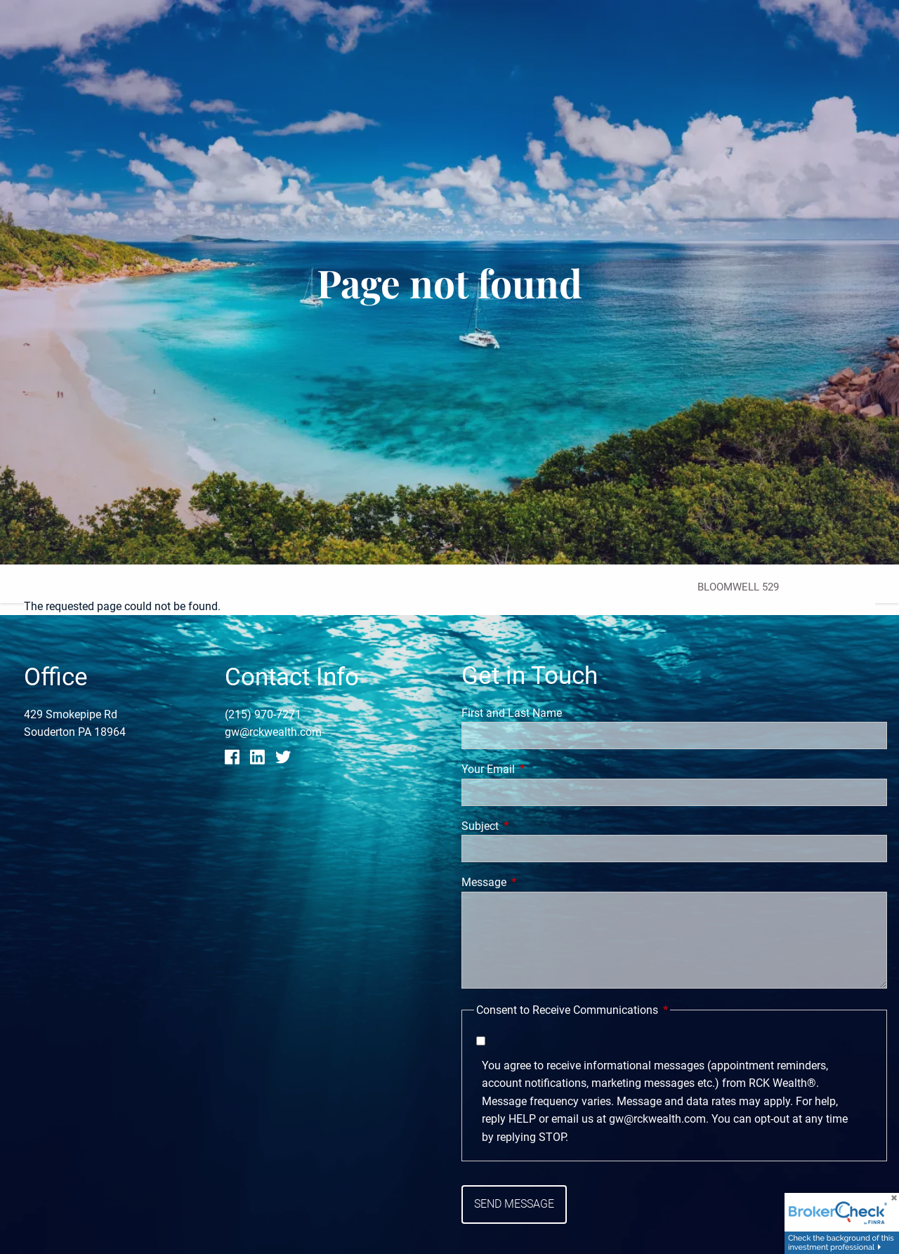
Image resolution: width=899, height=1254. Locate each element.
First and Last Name (511, 713)
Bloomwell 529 (738, 587)
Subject (532, 826)
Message (536, 883)
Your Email (540, 769)
